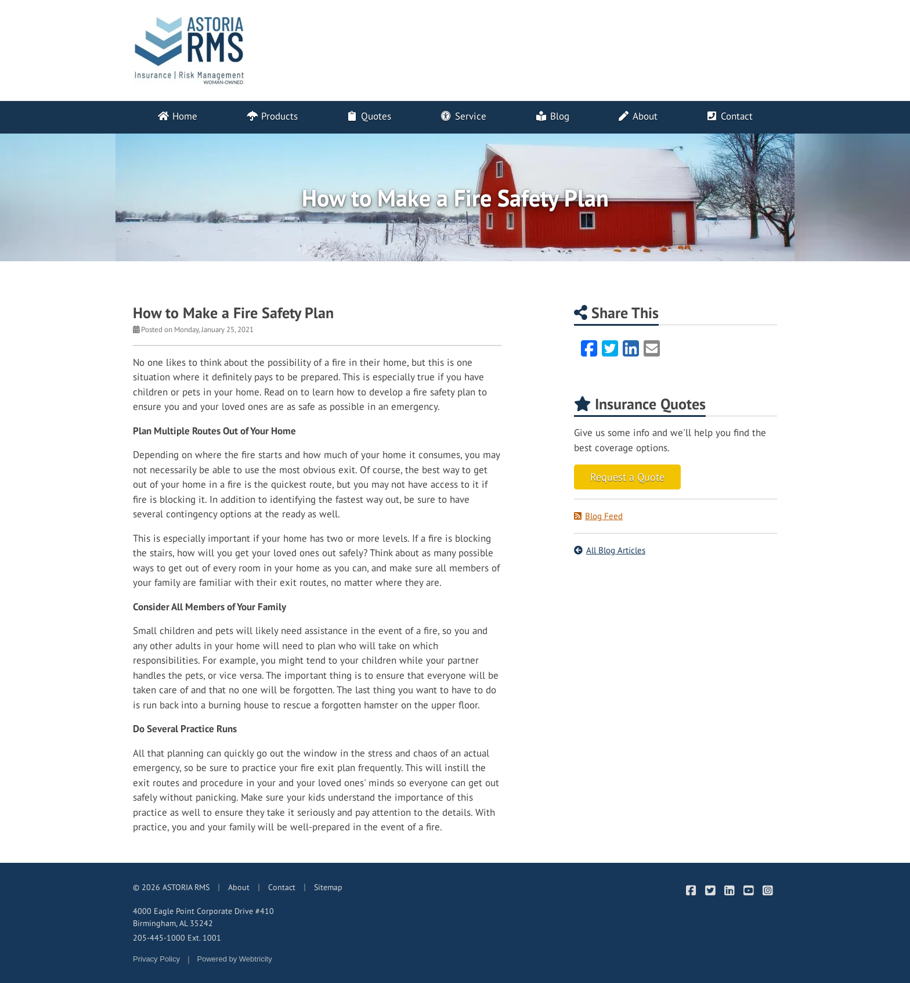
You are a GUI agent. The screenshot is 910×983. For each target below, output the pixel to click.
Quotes (368, 116)
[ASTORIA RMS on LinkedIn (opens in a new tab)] (729, 890)
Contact (729, 116)
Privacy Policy (156, 959)
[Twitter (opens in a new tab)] (610, 348)
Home (177, 116)
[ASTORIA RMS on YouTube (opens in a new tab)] (748, 890)
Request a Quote (627, 477)
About (637, 116)
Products (271, 116)
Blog (552, 116)
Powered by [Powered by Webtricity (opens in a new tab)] (234, 959)
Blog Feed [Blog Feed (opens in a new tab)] (598, 515)
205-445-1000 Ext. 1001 (177, 937)
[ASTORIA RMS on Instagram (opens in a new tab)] (767, 890)
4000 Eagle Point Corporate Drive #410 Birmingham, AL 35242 (203, 917)
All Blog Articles (609, 550)
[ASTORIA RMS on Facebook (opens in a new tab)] (690, 890)
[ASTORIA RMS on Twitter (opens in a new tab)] (710, 890)
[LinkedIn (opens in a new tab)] (631, 348)
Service (463, 116)
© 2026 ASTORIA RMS (171, 887)
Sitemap (328, 887)
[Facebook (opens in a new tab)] (589, 348)
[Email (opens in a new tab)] (652, 348)
